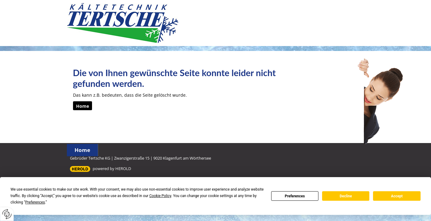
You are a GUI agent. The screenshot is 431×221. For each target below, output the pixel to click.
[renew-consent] (7, 214)
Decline (346, 196)
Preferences (295, 196)
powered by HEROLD (112, 168)
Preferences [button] (35, 202)
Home (82, 149)
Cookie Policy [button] (160, 196)
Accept (397, 196)
